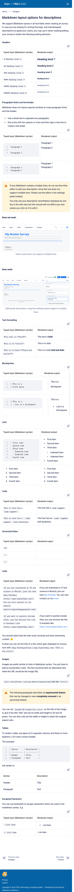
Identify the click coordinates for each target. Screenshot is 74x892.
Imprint (5, 883)
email (55, 598)
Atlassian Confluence (10, 890)
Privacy (5, 880)
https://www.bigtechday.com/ (54, 627)
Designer (16, 12)
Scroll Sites (58, 887)
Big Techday (49, 595)
